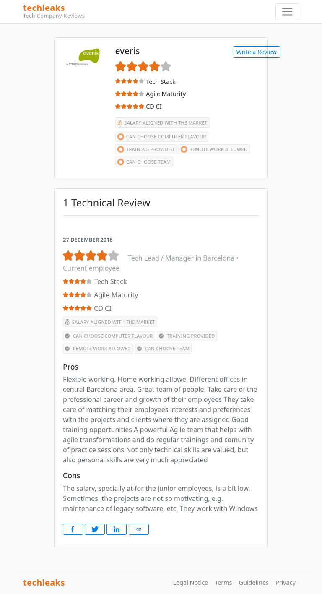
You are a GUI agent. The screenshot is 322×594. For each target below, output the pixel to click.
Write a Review (256, 52)
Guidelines (254, 582)
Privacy (285, 582)
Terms (223, 582)
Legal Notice (190, 582)
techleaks (157, 11)
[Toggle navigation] (287, 11)
